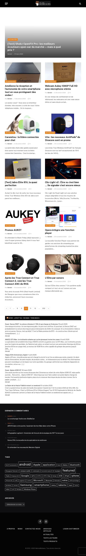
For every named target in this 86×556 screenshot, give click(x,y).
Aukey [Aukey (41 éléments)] (65, 465)
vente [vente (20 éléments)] (76, 485)
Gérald (9, 99)
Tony (9, 423)
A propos (10, 529)
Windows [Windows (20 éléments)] (19, 489)
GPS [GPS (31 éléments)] (33, 476)
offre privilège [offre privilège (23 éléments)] (74, 480)
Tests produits (50, 541)
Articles (47, 531)
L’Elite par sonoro (54, 278)
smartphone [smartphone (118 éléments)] (41, 484)
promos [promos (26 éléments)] (8, 485)
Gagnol (10, 416)
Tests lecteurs (50, 538)
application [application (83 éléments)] (49, 464)
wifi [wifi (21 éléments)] (13, 489)
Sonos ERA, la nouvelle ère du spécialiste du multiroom (27, 440)
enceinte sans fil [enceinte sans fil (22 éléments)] (47, 471)
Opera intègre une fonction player (59, 231)
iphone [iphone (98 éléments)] (75, 475)
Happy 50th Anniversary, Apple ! (16, 355)
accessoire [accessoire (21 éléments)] (13, 465)
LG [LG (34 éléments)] (16, 480)
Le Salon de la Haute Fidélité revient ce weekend (22, 385)
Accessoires (10, 81)
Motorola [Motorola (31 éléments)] (49, 480)
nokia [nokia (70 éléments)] (64, 480)
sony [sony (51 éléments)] (54, 485)
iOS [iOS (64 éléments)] (60, 476)
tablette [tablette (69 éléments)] (62, 485)
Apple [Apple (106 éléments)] (36, 464)
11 (30, 308)
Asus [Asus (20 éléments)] (58, 465)
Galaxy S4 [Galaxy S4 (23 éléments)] (15, 476)
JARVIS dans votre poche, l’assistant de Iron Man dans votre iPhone (32, 426)
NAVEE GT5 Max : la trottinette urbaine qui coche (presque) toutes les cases (32, 339)
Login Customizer (71, 529)
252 (43, 308)
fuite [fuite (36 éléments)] (8, 476)
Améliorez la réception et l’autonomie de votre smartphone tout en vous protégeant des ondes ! (22, 90)
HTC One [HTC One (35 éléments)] (46, 476)
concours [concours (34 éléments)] (36, 471)
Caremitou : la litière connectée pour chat (22, 139)
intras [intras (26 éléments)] (54, 476)
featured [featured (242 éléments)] (68, 470)
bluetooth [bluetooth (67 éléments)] (75, 465)
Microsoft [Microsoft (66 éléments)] (38, 480)
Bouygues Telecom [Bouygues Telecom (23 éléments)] (12, 471)
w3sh (20, 529)
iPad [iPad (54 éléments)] (67, 476)
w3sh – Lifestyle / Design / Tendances (24, 318)
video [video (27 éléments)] (8, 489)
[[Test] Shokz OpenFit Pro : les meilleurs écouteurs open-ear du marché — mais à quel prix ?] (43, 32)
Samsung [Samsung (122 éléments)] (26, 484)
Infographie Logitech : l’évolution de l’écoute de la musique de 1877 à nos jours (36, 433)
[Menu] (6, 3)
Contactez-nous (33, 529)
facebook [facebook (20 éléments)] (57, 471)
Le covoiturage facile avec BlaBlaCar (21, 419)
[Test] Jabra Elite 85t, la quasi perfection (21, 184)
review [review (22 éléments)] (16, 485)
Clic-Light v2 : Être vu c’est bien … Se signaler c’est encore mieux (62, 184)
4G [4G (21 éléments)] (7, 465)
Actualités (10, 132)
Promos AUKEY (13, 230)
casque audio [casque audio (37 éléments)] (25, 471)
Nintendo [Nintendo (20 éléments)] (57, 480)
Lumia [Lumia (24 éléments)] (29, 480)
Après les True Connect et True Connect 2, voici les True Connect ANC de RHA (22, 281)
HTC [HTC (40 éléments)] (39, 476)
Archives (47, 529)
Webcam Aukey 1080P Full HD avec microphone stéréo (61, 87)
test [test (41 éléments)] (70, 485)
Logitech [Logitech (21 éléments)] (22, 480)
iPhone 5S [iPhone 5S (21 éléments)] (9, 480)
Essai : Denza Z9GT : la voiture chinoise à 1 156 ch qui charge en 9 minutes (31, 324)
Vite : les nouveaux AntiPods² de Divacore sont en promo (62, 139)
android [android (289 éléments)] (25, 464)
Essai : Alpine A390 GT (13, 370)
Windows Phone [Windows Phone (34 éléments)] (30, 489)
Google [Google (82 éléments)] (25, 475)
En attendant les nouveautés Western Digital (24, 447)
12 (35, 308)
